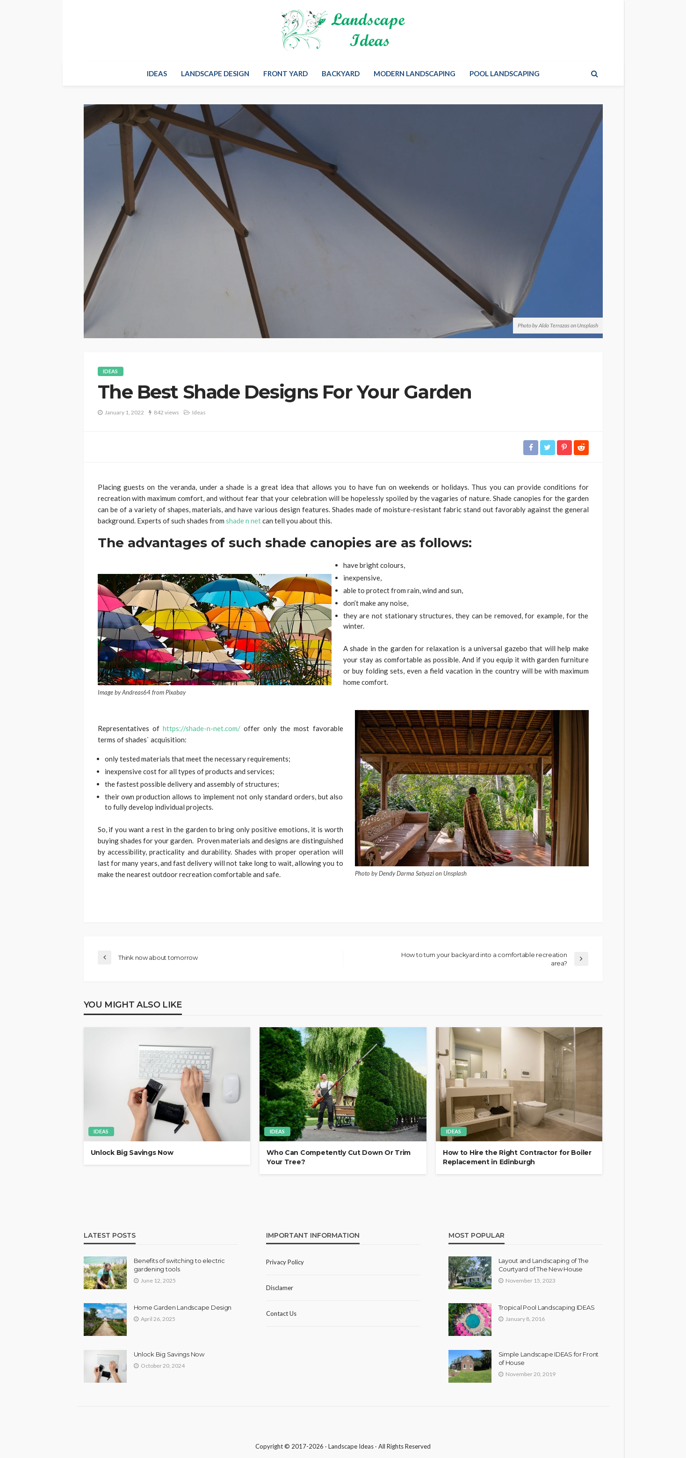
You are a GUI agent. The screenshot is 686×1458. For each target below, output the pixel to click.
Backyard (341, 73)
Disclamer (279, 1287)
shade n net (243, 520)
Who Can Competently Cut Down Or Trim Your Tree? (339, 1158)
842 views (166, 412)
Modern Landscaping (414, 73)
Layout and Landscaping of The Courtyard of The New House (543, 1265)
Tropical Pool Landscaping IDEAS (546, 1307)
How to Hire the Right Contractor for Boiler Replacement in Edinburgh (517, 1158)
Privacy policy (285, 1262)
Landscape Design (215, 73)
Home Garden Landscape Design (183, 1307)
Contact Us (281, 1313)
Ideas (157, 73)
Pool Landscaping (504, 73)
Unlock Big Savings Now (132, 1153)
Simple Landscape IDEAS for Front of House (548, 1358)
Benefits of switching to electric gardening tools (179, 1265)
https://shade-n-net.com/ (201, 728)
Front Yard (285, 73)
